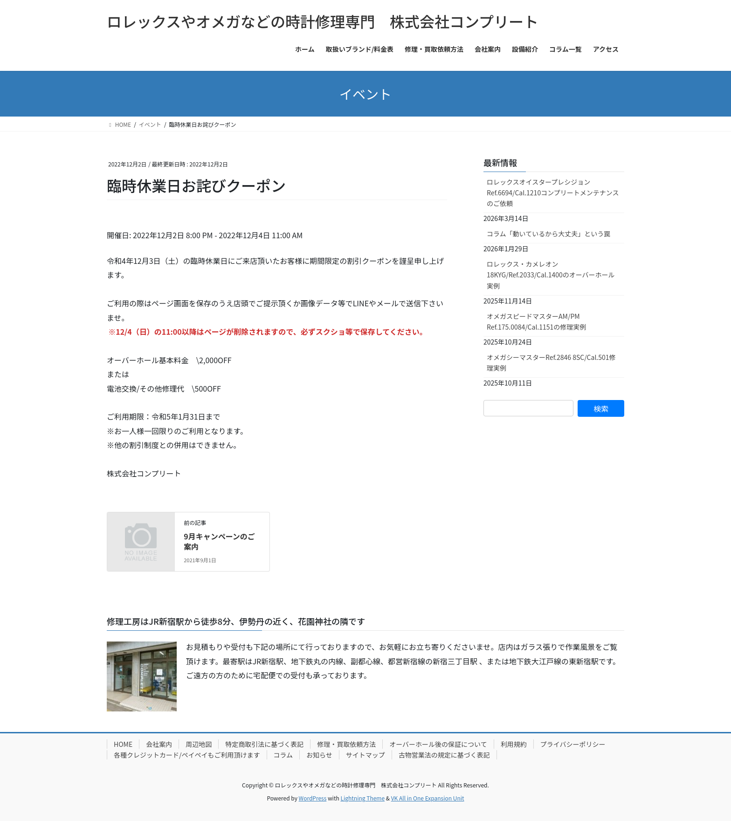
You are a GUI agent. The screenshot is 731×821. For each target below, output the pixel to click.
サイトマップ (365, 754)
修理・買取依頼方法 (346, 744)
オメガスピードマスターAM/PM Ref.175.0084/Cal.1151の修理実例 (536, 321)
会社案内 (159, 744)
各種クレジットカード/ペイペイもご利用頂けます (187, 754)
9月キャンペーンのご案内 (219, 541)
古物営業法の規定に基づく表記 (444, 754)
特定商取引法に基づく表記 (264, 744)
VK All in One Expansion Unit (427, 798)
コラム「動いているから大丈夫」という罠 (548, 233)
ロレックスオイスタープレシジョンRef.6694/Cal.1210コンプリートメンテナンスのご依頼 (553, 192)
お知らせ (319, 754)
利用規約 (514, 744)
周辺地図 (199, 744)
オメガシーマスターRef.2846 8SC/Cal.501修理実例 (551, 362)
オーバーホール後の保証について (438, 744)
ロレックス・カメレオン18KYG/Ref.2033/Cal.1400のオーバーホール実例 (551, 274)
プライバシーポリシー (573, 744)
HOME (123, 744)
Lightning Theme (362, 798)
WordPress (313, 798)
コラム (283, 754)
